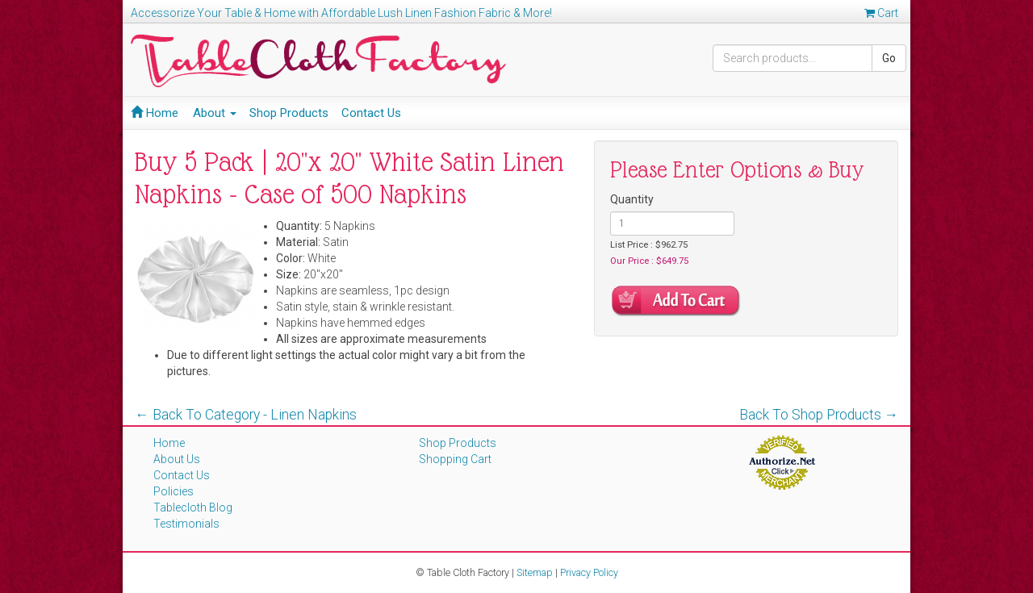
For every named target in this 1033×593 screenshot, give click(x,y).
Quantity (632, 199)
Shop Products (288, 113)
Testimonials (186, 523)
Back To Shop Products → (819, 415)
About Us (176, 459)
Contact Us (371, 113)
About (214, 113)
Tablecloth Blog (192, 507)
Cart (881, 12)
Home (154, 113)
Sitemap (534, 572)
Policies (173, 491)
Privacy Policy (589, 572)
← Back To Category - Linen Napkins (246, 415)
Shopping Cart (455, 459)
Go (889, 58)
